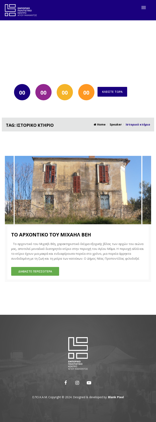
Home (100, 124)
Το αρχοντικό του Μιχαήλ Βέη (51, 234)
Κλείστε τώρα (112, 92)
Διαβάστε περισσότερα (35, 271)
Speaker (116, 124)
